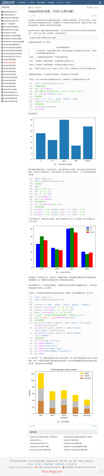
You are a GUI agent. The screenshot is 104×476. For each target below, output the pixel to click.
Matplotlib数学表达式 (11, 95)
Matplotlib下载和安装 (11, 18)
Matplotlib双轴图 (10, 59)
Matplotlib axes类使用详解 (39, 446)
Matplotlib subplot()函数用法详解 (75, 446)
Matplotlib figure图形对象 (73, 443)
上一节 (31, 16)
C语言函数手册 (72, 464)
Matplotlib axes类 (10, 33)
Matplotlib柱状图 (10, 62)
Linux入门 (60, 2)
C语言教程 (21, 2)
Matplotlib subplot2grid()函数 (14, 42)
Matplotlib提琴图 (10, 86)
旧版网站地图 (59, 464)
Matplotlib (5, 7)
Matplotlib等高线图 (10, 77)
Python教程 (41, 2)
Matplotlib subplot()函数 (12, 36)
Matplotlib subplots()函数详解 (40, 450)
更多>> (68, 2)
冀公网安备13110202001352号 (85, 467)
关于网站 (30, 464)
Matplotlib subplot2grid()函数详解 (75, 450)
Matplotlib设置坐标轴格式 (13, 48)
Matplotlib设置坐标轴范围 (13, 50)
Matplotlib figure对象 (11, 30)
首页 (31, 7)
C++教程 (31, 2)
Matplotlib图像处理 (10, 98)
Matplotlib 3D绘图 (10, 89)
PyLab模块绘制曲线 (11, 27)
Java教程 (50, 2)
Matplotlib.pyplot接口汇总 (39, 443)
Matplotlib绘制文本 (10, 92)
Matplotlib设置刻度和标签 (13, 53)
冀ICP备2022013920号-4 (52, 467)
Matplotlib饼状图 (10, 68)
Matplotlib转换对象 (10, 101)
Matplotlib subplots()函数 (13, 39)
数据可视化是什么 (10, 12)
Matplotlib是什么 (10, 15)
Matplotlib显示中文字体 (12, 56)
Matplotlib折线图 (10, 71)
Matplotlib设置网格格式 (12, 45)
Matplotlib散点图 (10, 74)
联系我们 (39, 464)
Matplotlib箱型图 (10, 83)
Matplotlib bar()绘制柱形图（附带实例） (44, 437)
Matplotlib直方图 (10, 65)
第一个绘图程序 (9, 24)
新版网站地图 (48, 464)
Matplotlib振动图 (10, 80)
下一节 (94, 16)
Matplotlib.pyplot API (11, 21)
